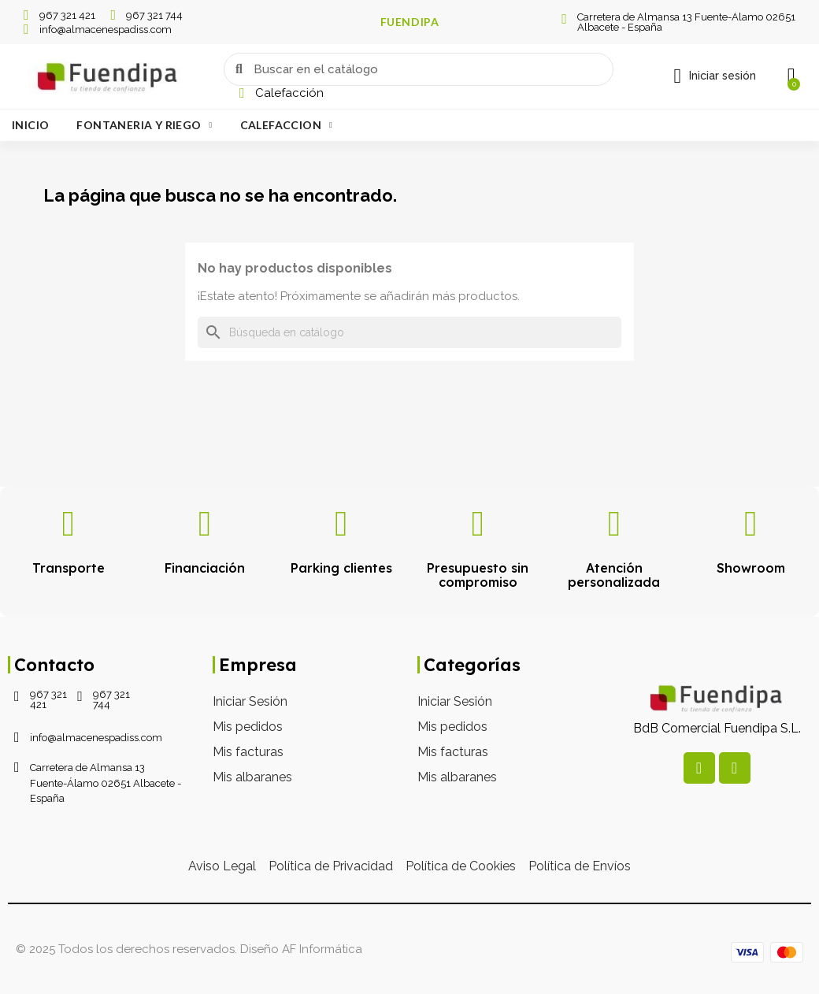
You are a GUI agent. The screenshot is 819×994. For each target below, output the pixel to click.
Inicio (30, 125)
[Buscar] (409, 332)
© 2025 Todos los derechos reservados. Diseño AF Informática (189, 949)
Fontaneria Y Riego (144, 125)
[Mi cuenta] (714, 76)
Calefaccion (286, 125)
